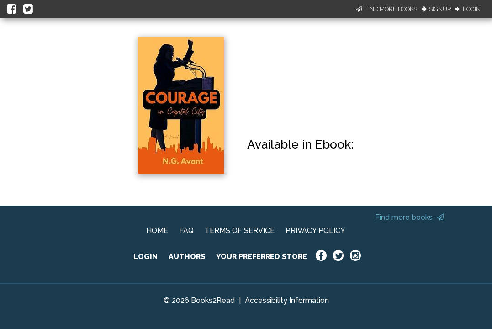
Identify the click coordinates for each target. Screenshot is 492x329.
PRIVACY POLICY (315, 230)
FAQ (186, 230)
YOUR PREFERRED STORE (261, 256)
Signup (436, 8)
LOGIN (145, 256)
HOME (157, 230)
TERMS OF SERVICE (240, 230)
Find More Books (386, 8)
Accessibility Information (287, 300)
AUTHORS (187, 256)
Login (468, 8)
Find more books (409, 217)
